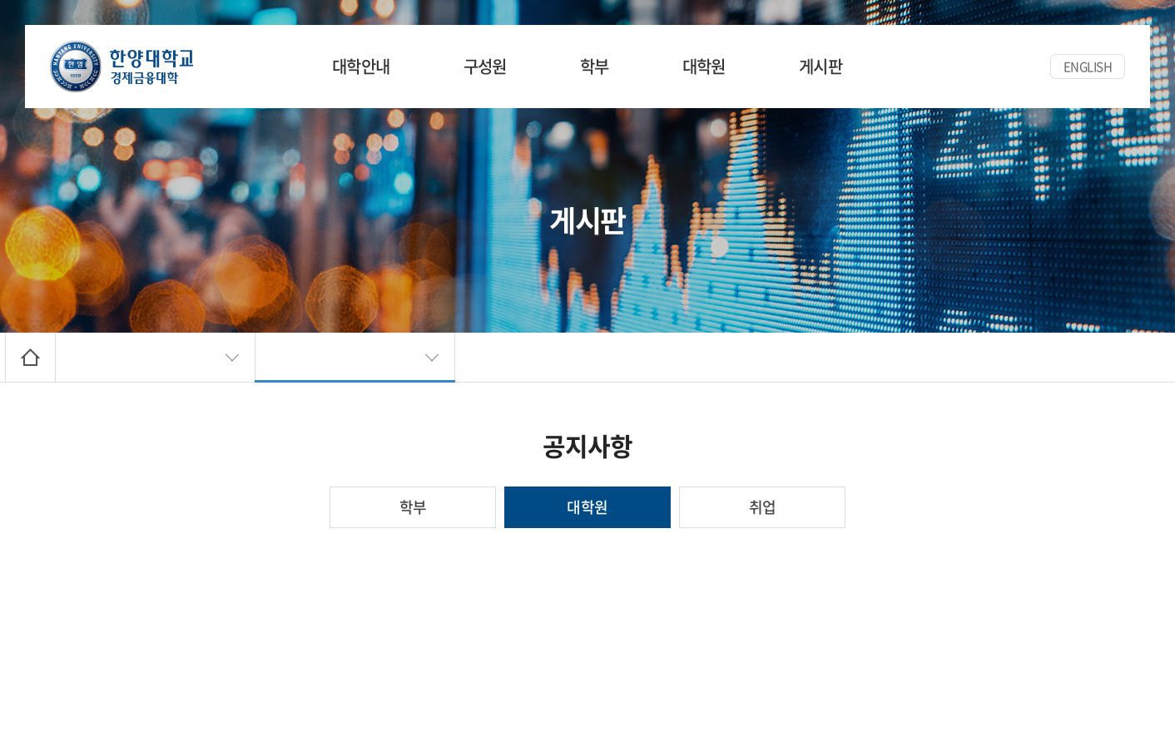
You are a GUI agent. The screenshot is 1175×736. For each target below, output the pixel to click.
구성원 (485, 66)
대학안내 (361, 66)
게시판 (820, 66)
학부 (594, 66)
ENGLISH (1088, 66)
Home (30, 357)
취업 (762, 507)
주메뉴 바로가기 (0, 0)
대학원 (704, 66)
